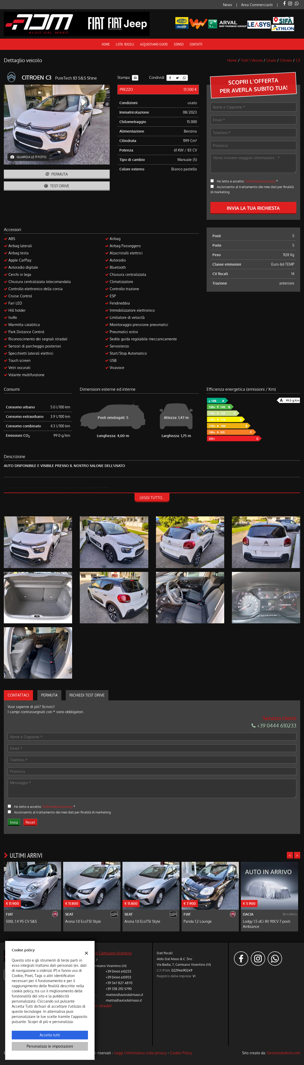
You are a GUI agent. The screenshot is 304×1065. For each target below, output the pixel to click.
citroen (286, 60)
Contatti (196, 44)
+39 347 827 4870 (119, 983)
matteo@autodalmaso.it (124, 994)
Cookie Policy (181, 1053)
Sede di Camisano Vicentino (109, 953)
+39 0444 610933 (118, 977)
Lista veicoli (125, 44)
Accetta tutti (50, 1035)
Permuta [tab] (49, 695)
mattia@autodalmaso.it (124, 1000)
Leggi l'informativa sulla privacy (140, 1053)
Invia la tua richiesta (253, 208)
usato (271, 60)
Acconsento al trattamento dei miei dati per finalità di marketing (62, 812)
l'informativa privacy (260, 181)
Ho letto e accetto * (247, 181)
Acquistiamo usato (154, 44)
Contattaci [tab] (18, 695)
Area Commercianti (257, 5)
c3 (298, 60)
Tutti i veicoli (252, 60)
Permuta (57, 174)
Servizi (178, 44)
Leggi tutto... (152, 497)
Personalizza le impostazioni (50, 1046)
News (227, 5)
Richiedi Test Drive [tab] (87, 695)
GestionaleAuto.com (283, 1053)
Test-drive (56, 186)
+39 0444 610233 (274, 725)
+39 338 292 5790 (119, 988)
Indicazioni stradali (96, 1006)
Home (106, 44)
